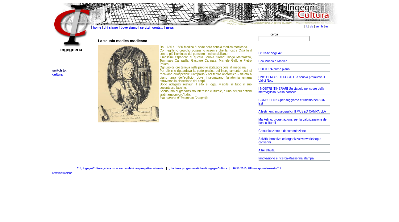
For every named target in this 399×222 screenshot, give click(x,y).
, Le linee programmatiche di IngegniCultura (201, 168)
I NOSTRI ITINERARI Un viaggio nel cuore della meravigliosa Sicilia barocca (291, 90)
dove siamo (129, 27)
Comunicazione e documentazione (282, 131)
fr (322, 26)
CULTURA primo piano (274, 69)
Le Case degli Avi (270, 53)
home (97, 27)
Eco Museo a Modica (273, 61)
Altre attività (267, 150)
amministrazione (62, 173)
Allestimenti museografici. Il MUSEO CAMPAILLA (292, 111)
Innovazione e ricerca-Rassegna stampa (286, 158)
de (311, 26)
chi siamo (111, 27)
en (317, 26)
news (170, 27)
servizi (145, 27)
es (326, 26)
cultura (57, 74)
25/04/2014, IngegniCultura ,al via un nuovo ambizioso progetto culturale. (118, 168)
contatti (158, 27)
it (307, 26)
